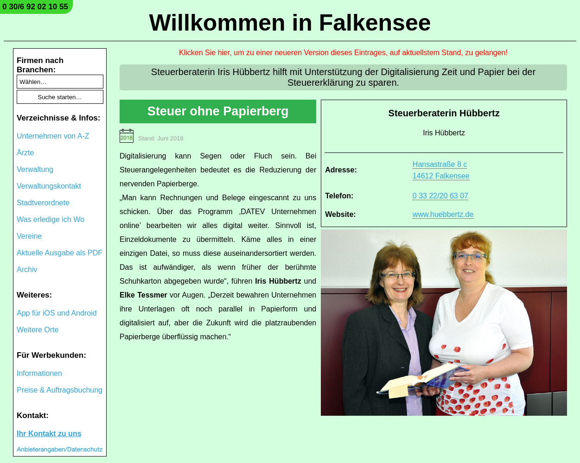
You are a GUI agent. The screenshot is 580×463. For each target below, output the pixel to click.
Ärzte (25, 153)
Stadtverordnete (43, 203)
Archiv (27, 269)
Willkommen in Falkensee (290, 23)
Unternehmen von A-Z (53, 136)
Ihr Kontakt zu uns (49, 434)
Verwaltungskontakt (49, 186)
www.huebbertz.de (443, 214)
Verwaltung (35, 169)
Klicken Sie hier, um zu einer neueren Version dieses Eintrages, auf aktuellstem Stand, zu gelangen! (343, 53)
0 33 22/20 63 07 (440, 196)
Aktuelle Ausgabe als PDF (59, 253)
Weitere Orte (37, 330)
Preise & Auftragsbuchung (59, 390)
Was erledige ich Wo (50, 219)
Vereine (29, 236)
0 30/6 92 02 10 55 (35, 6)
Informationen (39, 373)
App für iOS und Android (57, 313)
